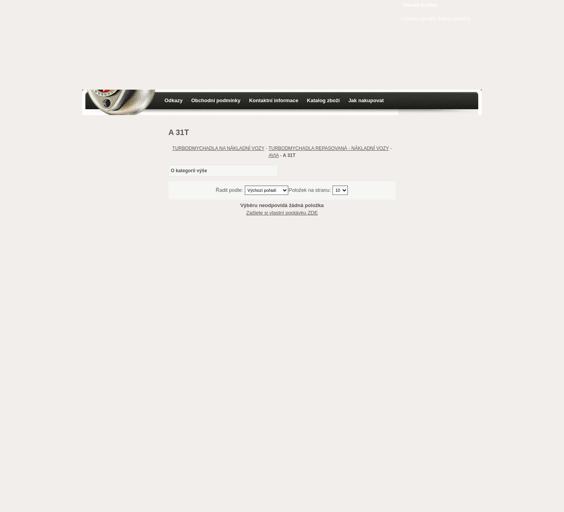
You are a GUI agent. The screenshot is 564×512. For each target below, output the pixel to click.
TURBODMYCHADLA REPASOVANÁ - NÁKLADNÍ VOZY (328, 148)
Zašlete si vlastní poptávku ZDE (282, 213)
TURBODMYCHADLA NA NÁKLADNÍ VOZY (218, 148)
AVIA (274, 155)
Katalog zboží (323, 100)
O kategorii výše (189, 170)
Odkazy (173, 100)
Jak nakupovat (365, 100)
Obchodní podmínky (215, 100)
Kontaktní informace (273, 100)
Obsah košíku (420, 5)
